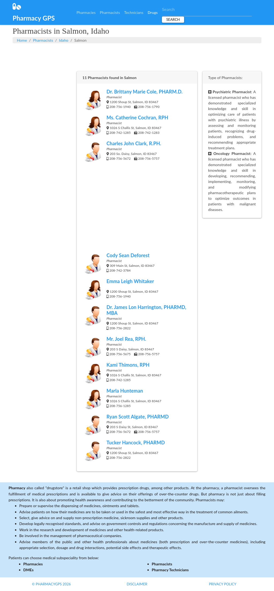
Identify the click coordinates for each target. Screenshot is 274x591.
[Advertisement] (137, 57)
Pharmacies (86, 12)
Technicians (133, 12)
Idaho (63, 40)
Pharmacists (110, 12)
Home (22, 40)
